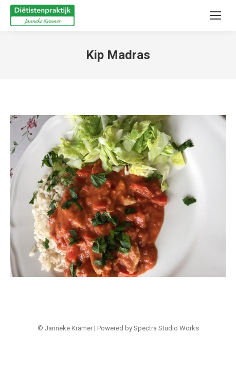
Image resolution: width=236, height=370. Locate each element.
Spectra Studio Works (166, 328)
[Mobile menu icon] (215, 15)
